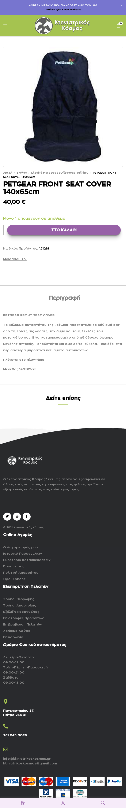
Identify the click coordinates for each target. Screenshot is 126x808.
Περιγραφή (64, 298)
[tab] (64, 299)
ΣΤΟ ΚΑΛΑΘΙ (64, 230)
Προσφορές (13, 566)
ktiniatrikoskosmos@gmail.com (30, 763)
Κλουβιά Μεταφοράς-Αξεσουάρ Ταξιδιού (59, 172)
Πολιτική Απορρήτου (20, 572)
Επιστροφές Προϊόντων (23, 618)
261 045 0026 (15, 735)
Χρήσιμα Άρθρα (16, 630)
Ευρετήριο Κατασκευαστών (26, 560)
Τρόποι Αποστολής (19, 605)
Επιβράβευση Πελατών (22, 624)
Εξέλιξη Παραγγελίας (21, 611)
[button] (119, 25)
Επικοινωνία (13, 637)
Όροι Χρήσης (14, 579)
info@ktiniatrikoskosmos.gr (27, 758)
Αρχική (7, 172)
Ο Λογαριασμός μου (20, 547)
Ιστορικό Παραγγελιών (22, 553)
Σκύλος (22, 172)
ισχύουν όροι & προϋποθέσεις (63, 9)
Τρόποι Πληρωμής (18, 599)
